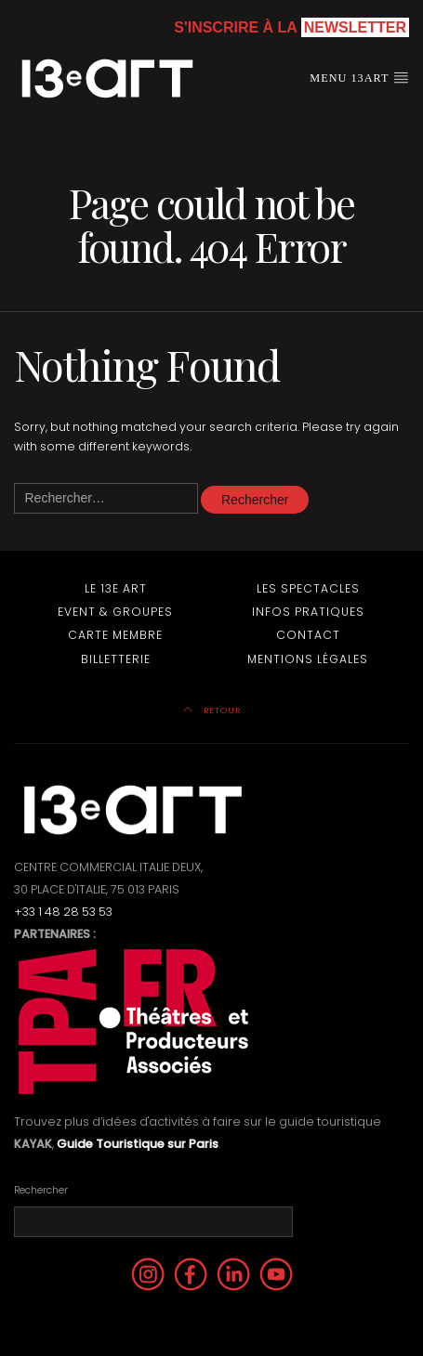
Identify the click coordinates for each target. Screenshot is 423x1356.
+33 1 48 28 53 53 (63, 911)
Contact (308, 635)
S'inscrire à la (291, 27)
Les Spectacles (308, 588)
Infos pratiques (308, 611)
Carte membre (115, 635)
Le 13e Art (116, 588)
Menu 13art (359, 77)
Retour (212, 710)
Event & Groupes (115, 611)
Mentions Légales (307, 659)
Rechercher (41, 1190)
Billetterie (116, 659)
